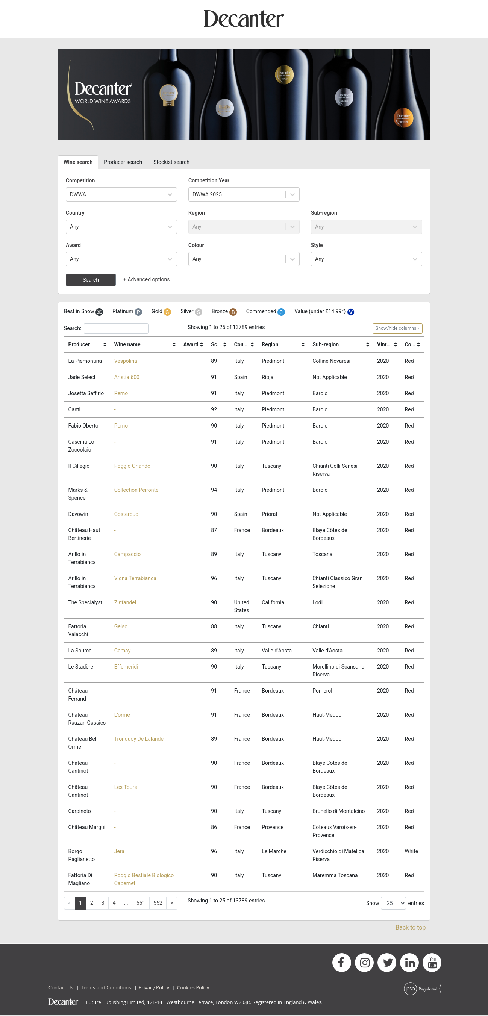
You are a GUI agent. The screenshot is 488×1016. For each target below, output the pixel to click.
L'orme (122, 716)
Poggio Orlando (132, 466)
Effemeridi (126, 667)
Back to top (411, 928)
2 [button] (91, 904)
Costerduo (126, 514)
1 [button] (80, 904)
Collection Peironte (136, 490)
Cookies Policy (193, 988)
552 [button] (157, 904)
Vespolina (125, 361)
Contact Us (60, 988)
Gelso (121, 627)
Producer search (123, 162)
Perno (121, 393)
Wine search (78, 162)
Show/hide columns (396, 328)
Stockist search (171, 162)
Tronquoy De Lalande (139, 740)
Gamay (122, 651)
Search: (106, 328)
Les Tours (125, 788)
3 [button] (103, 904)
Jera (119, 852)
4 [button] (114, 904)
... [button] (126, 904)
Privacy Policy (154, 988)
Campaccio (127, 555)
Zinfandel (125, 603)
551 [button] (140, 904)
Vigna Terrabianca (135, 579)
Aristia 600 (126, 377)
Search (91, 280)
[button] (171, 904)
